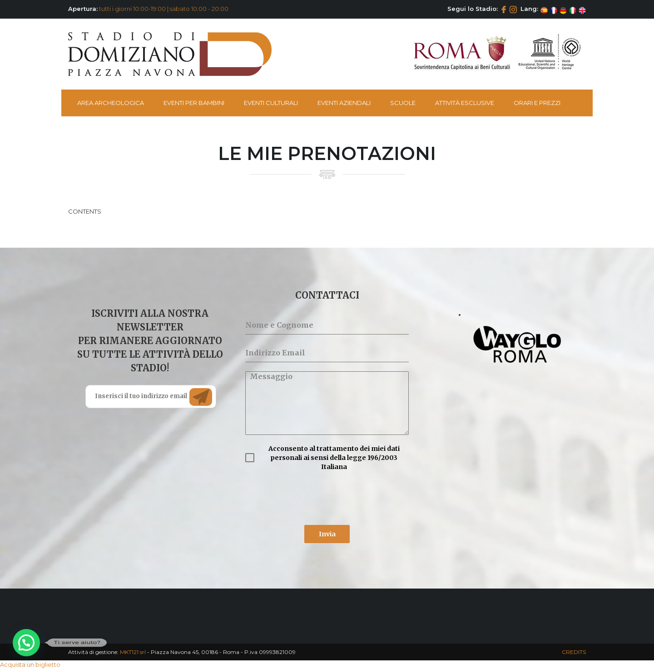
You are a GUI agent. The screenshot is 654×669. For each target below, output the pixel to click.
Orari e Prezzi (537, 102)
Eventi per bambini (194, 102)
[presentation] (314, 498)
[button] (26, 642)
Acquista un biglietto (30, 664)
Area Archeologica (110, 102)
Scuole (403, 102)
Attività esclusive (464, 102)
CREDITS (574, 652)
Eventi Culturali (271, 102)
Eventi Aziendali (344, 102)
